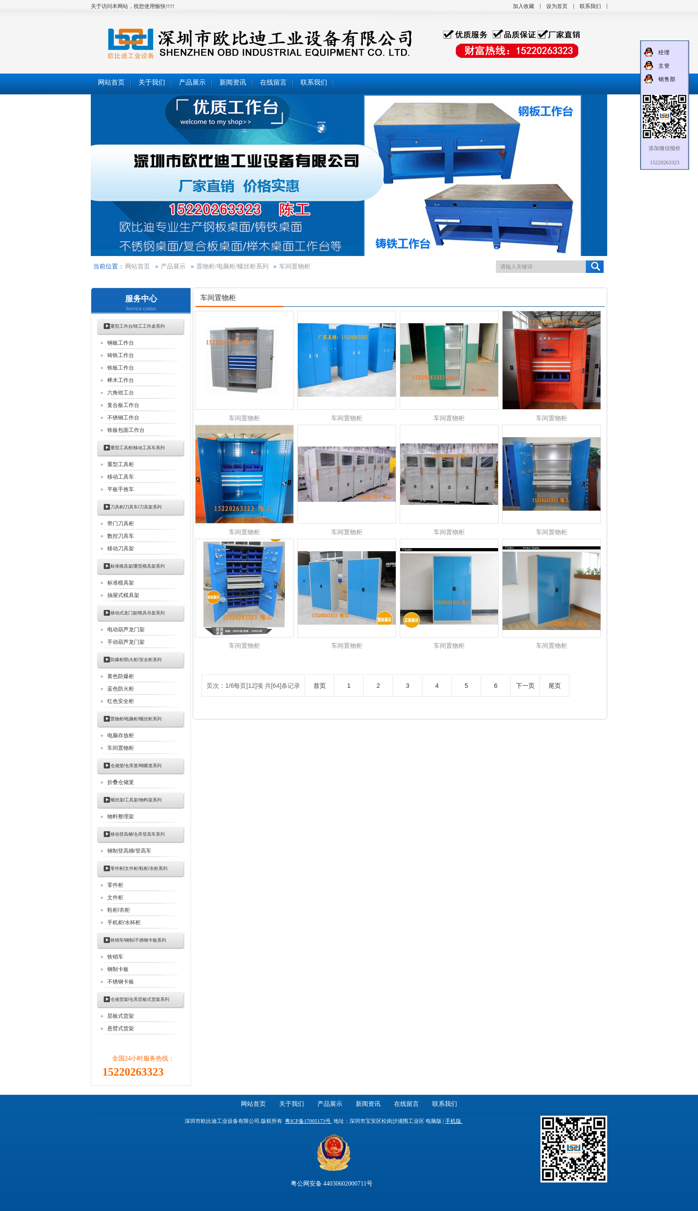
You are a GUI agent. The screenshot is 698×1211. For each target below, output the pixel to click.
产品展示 (173, 266)
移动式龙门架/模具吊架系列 (137, 612)
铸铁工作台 (120, 355)
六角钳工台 (120, 393)
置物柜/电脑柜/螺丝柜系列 (232, 266)
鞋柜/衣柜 (118, 910)
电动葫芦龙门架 (126, 629)
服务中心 (141, 298)
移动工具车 (120, 477)
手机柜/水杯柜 (124, 922)
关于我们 (291, 1104)
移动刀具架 (120, 548)
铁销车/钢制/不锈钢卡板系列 (138, 940)
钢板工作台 (120, 343)
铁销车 (115, 957)
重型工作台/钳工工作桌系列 (137, 326)
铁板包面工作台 (126, 430)
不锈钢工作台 (123, 418)
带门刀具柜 (120, 523)
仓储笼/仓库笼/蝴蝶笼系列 (136, 765)
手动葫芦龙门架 (126, 642)
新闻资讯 (368, 1104)
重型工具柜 (120, 464)
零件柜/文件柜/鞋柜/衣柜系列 (138, 868)
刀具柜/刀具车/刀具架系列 (136, 506)
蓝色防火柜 (120, 689)
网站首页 (137, 266)
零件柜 (115, 885)
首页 (319, 685)
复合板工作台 (123, 405)
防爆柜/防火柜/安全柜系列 (136, 659)
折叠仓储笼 (120, 782)
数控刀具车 (120, 536)
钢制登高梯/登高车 (129, 851)
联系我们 (590, 6)
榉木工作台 (120, 380)
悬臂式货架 (120, 1028)
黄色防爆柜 (120, 676)
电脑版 (434, 1121)
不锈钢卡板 (120, 982)
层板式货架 (120, 1016)
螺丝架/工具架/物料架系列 (136, 799)
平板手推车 (120, 489)
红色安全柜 (120, 701)
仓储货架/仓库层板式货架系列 (140, 999)
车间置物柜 (294, 266)
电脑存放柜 (120, 735)
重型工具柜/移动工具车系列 (137, 447)
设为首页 (557, 6)
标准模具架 (120, 583)
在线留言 (406, 1104)
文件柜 (115, 897)
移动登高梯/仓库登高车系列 (137, 834)
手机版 (453, 1121)
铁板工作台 (120, 368)
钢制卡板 (118, 969)
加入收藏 (523, 6)
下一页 (525, 685)
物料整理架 (120, 816)
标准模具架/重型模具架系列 (137, 566)
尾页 (554, 685)
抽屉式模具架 (123, 595)
